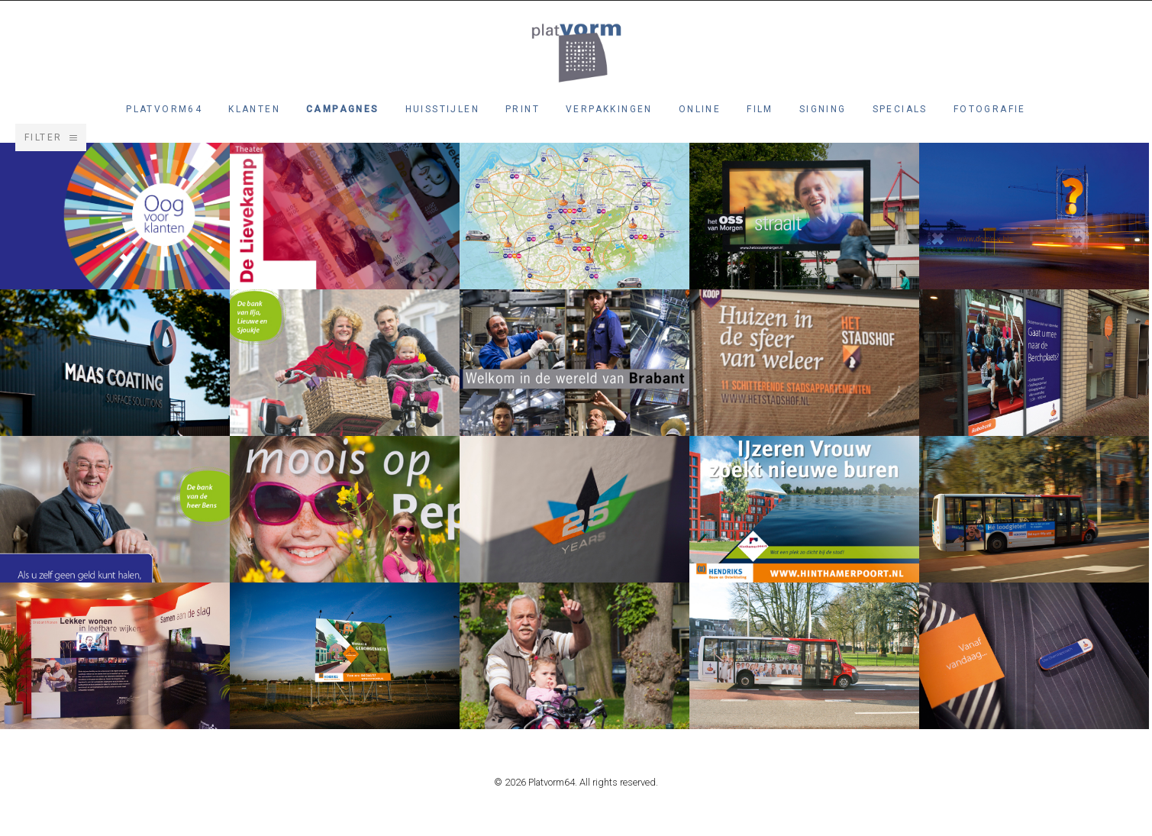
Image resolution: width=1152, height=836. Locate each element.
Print (522, 109)
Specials (900, 109)
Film (760, 109)
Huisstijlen (442, 109)
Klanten (254, 109)
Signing (823, 109)
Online (700, 109)
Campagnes (342, 109)
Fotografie (990, 109)
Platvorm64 (164, 109)
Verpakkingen (609, 109)
